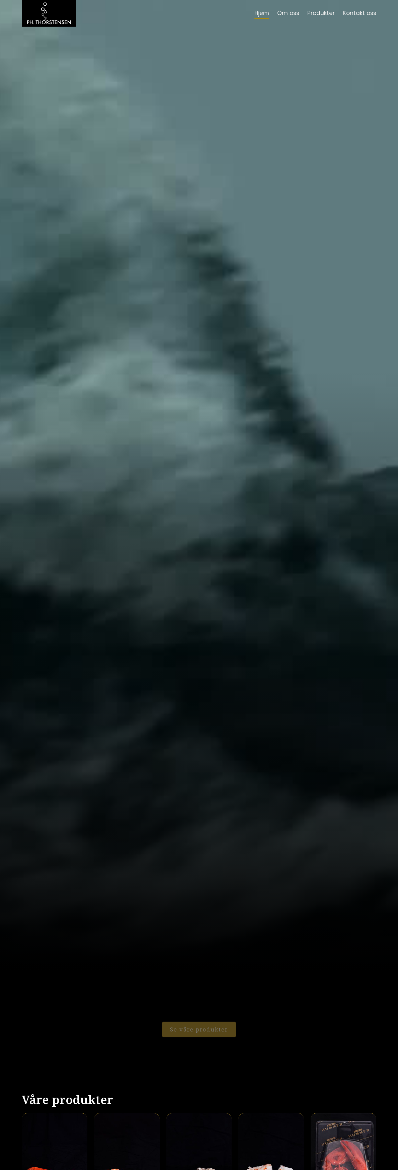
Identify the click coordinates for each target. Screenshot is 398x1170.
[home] (49, 13)
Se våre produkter (199, 1025)
